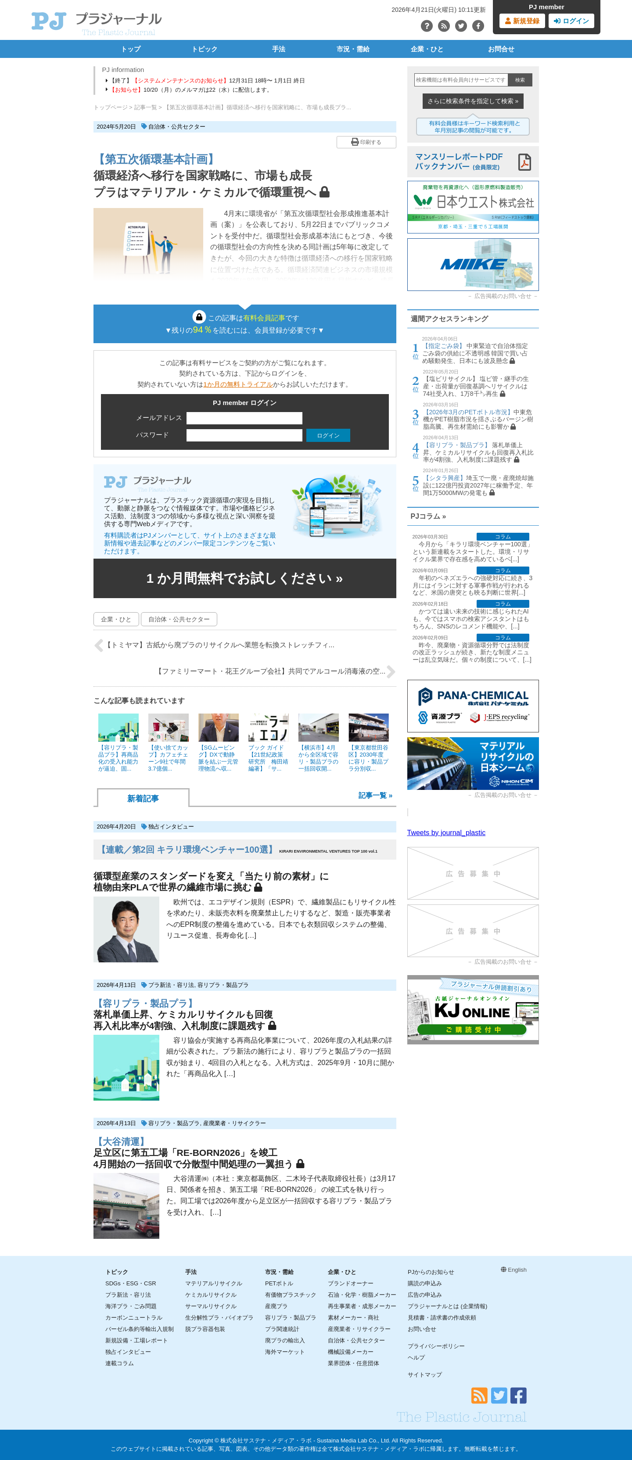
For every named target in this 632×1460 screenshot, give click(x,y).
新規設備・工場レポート (136, 1340)
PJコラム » (428, 516)
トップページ (110, 107)
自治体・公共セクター (176, 126)
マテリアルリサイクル (213, 1283)
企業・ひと (427, 49)
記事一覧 (145, 107)
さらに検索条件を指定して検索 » (473, 100)
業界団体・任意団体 (353, 1363)
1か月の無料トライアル (238, 384)
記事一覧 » (375, 795)
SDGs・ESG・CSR (130, 1283)
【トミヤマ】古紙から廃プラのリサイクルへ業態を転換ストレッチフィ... (213, 645)
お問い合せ (422, 1329)
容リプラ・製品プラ (223, 985)
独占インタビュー (171, 826)
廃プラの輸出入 (285, 1340)
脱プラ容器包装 (205, 1329)
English (514, 1269)
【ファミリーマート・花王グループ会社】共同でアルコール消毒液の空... (275, 671)
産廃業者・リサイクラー (234, 1123)
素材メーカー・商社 (353, 1317)
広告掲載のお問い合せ (502, 296)
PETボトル (279, 1283)
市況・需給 (353, 49)
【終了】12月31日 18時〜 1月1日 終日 (205, 80)
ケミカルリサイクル (211, 1294)
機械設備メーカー (350, 1352)
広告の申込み (425, 1294)
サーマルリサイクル (211, 1306)
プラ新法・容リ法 (171, 985)
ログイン (571, 21)
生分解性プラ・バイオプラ (219, 1317)
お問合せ (501, 49)
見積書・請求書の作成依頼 (442, 1317)
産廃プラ (276, 1306)
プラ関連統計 (282, 1329)
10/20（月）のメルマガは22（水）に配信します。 (189, 89)
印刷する (366, 142)
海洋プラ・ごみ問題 (131, 1306)
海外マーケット (285, 1352)
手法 (278, 49)
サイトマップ (425, 1374)
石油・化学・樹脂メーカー (362, 1294)
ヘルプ (416, 1357)
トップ (130, 49)
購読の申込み (425, 1283)
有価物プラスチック (290, 1294)
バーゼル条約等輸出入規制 (139, 1329)
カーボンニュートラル (133, 1317)
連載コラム (119, 1363)
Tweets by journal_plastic (446, 832)
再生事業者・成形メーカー (362, 1306)
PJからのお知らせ (431, 1272)
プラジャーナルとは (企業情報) (447, 1306)
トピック (204, 49)
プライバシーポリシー (436, 1346)
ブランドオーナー (350, 1283)
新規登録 (522, 21)
